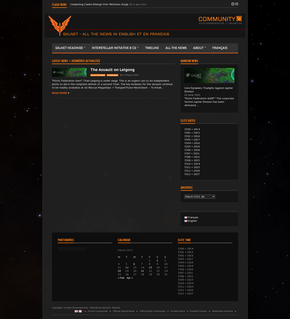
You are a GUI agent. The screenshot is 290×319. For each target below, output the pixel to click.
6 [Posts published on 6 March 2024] (134, 264)
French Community (98, 311)
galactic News (98, 75)
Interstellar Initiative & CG (114, 48)
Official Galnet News (124, 311)
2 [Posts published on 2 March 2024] (157, 260)
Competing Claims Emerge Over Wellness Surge (99, 4)
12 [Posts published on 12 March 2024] (127, 267)
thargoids (112, 75)
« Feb (121, 277)
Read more (59, 93)
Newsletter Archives (222, 311)
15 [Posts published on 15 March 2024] (150, 267)
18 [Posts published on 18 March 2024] (119, 271)
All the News (176, 48)
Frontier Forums (198, 311)
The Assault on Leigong (112, 69)
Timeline (152, 48)
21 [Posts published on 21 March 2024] (142, 271)
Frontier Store (178, 311)
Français (219, 48)
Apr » (130, 277)
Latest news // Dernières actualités (76, 61)
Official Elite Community (152, 311)
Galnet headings (69, 48)
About (198, 48)
